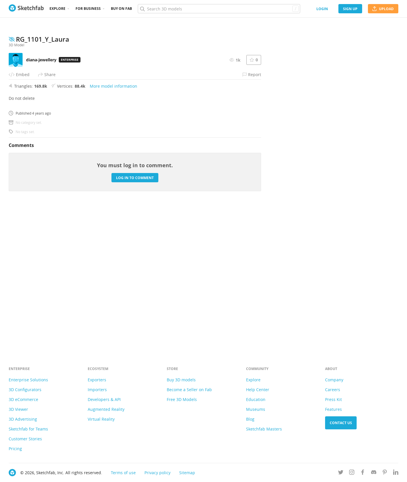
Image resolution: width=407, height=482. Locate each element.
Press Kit (333, 399)
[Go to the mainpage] (26, 8)
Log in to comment (135, 319)
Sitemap (187, 472)
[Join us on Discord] (373, 473)
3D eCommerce (23, 399)
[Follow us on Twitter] (340, 473)
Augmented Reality (106, 409)
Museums (255, 409)
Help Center (257, 389)
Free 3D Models (182, 399)
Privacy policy (157, 472)
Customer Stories (25, 438)
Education (255, 399)
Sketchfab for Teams (28, 429)
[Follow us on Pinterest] (384, 473)
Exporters (97, 379)
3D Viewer (18, 409)
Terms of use (123, 472)
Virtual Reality (101, 419)
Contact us (341, 422)
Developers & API (104, 399)
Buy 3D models (181, 379)
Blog (250, 419)
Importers (97, 389)
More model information (113, 227)
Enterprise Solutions (28, 379)
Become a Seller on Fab (189, 389)
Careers (332, 389)
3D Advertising (23, 419)
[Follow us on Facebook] (362, 473)
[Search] (218, 8)
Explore (57, 8)
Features (333, 409)
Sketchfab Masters (264, 429)
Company (334, 379)
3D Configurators (25, 389)
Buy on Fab (121, 8)
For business (88, 8)
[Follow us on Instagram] (351, 473)
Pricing (15, 448)
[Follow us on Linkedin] (395, 473)
